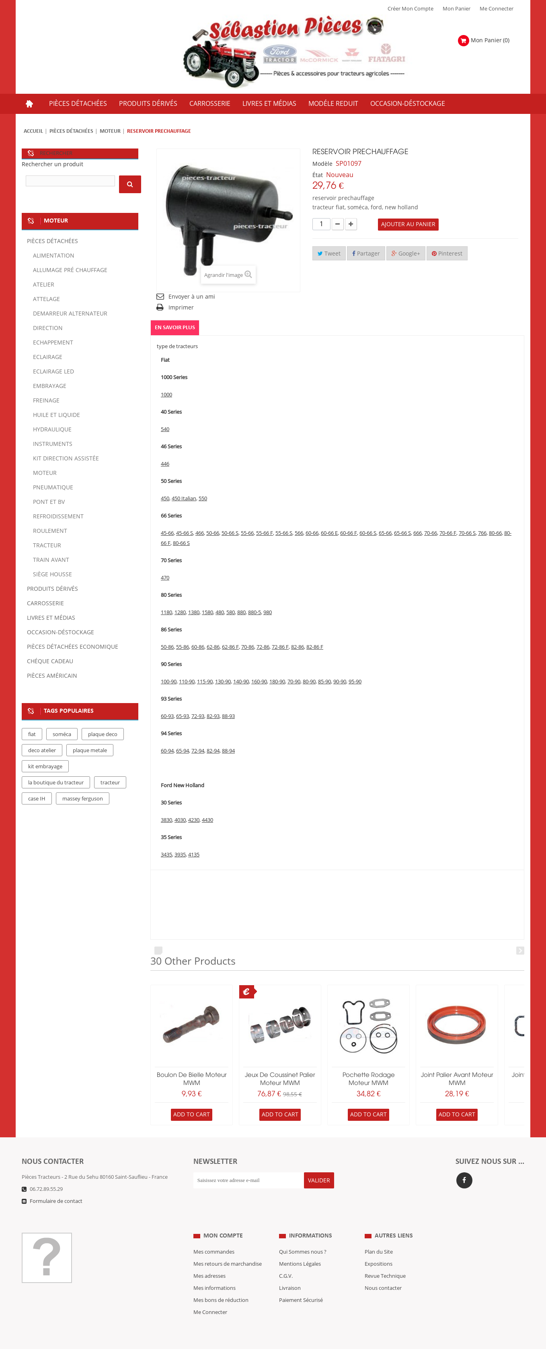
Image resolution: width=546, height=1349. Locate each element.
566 (299, 533)
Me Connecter (496, 9)
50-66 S (230, 533)
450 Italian (184, 499)
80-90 (309, 682)
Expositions (378, 1248)
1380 (193, 613)
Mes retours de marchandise (227, 1248)
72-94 (197, 751)
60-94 (167, 751)
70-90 (293, 682)
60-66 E (329, 533)
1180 (166, 613)
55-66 (247, 533)
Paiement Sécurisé (301, 1284)
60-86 (197, 647)
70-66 (430, 533)
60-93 (167, 717)
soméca (62, 734)
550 (203, 499)
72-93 (197, 717)
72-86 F (280, 647)
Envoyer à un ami (191, 296)
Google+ (406, 253)
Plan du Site (379, 1236)
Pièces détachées (71, 131)
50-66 (212, 533)
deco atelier (42, 750)
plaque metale (90, 750)
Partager (366, 253)
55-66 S (283, 533)
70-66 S (467, 533)
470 (165, 578)
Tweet (329, 253)
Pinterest (447, 253)
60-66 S (367, 533)
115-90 (205, 682)
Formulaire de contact (56, 1201)
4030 (180, 820)
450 (165, 499)
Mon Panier (456, 9)
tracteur (110, 783)
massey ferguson (82, 799)
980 (267, 613)
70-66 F (447, 533)
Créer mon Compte (410, 9)
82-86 (297, 647)
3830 (166, 820)
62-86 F (230, 647)
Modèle (322, 164)
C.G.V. (286, 1260)
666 (417, 533)
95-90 (355, 682)
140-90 (241, 682)
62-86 (213, 647)
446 (165, 464)
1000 (166, 395)
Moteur (110, 131)
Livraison (290, 1272)
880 (241, 613)
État (317, 175)
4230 (193, 820)
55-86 (182, 647)
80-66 (495, 533)
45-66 (167, 533)
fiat (32, 734)
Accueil (33, 131)
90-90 (339, 682)
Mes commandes (213, 1236)
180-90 (277, 682)
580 (230, 613)
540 (165, 430)
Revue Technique (385, 1260)
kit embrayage (45, 766)
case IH (36, 799)
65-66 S (402, 533)
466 (199, 533)
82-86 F (314, 647)
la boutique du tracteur (56, 783)
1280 (180, 613)
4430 (207, 820)
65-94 (182, 751)
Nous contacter (383, 1272)
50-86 (167, 647)
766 (482, 533)
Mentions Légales (300, 1248)
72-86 (263, 647)
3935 (180, 855)
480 (220, 613)
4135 (193, 855)
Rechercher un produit (52, 164)
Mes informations (214, 1272)
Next (520, 951)
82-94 (213, 751)
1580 (207, 613)
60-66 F (348, 533)
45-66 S (184, 533)
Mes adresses (209, 1260)
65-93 (182, 717)
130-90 (223, 682)
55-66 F (264, 533)
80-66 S (181, 543)
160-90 (259, 682)
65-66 (385, 533)
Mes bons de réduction (220, 1284)
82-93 (213, 717)
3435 (166, 855)
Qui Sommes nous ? (302, 1236)
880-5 (254, 613)
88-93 (228, 717)
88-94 (228, 751)
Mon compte (223, 1220)
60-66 (312, 533)
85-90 (324, 682)
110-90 (187, 682)
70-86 (247, 647)
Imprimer (181, 307)
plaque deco (102, 734)
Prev (158, 951)
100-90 (169, 682)
